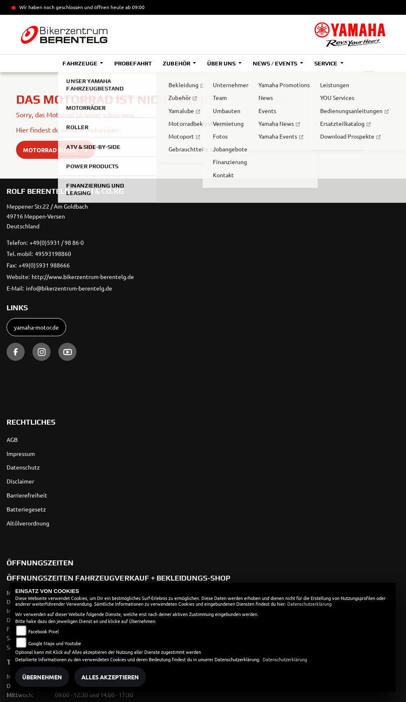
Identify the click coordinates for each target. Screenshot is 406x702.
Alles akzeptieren (110, 677)
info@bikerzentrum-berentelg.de (69, 288)
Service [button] (326, 63)
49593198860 (53, 253)
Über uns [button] (222, 63)
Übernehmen (42, 677)
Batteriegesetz (26, 509)
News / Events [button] (275, 63)
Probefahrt (133, 63)
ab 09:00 (134, 7)
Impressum (21, 453)
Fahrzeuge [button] (80, 63)
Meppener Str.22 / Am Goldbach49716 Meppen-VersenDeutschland (47, 216)
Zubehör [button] (177, 63)
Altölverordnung (28, 523)
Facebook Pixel (43, 631)
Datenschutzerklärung (309, 603)
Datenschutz (23, 467)
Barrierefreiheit (27, 495)
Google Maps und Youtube (54, 643)
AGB (12, 439)
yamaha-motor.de (36, 327)
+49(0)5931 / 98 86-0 (57, 242)
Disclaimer (20, 481)
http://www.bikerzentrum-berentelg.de (83, 276)
